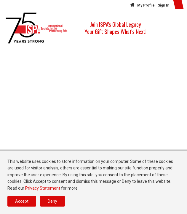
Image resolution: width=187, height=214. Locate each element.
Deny (52, 201)
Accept (21, 201)
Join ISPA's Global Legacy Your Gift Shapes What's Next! (115, 28)
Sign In (163, 5)
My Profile (146, 5)
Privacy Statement (42, 188)
